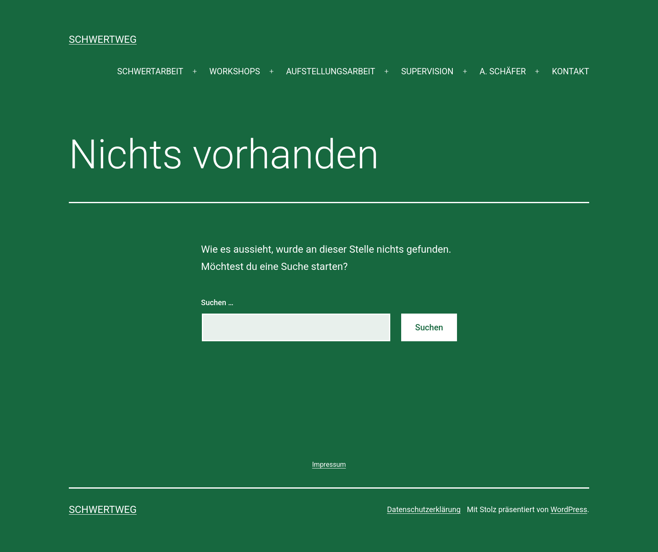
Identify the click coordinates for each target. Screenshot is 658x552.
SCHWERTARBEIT (150, 71)
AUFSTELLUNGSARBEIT (330, 71)
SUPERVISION (427, 71)
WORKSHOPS (234, 71)
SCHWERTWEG (103, 39)
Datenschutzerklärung (423, 509)
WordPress (569, 509)
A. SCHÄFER (503, 71)
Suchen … (217, 302)
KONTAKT (570, 71)
